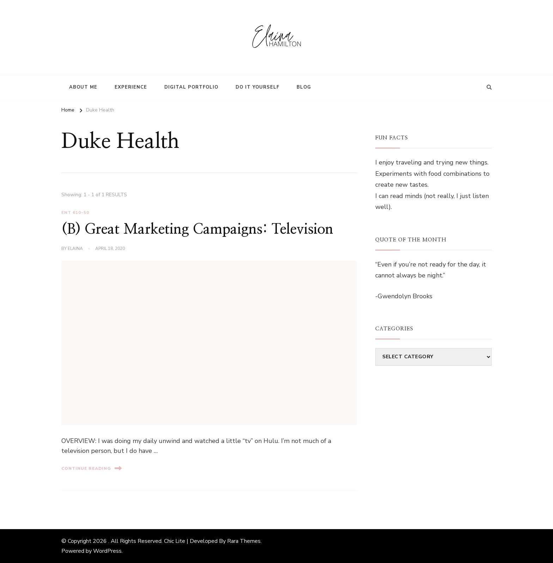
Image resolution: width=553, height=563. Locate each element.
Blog (304, 87)
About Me (83, 87)
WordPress (107, 551)
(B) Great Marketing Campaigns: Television (197, 229)
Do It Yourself (257, 87)
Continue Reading (91, 468)
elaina (75, 248)
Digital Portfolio (191, 87)
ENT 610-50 (75, 212)
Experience (131, 87)
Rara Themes (244, 541)
